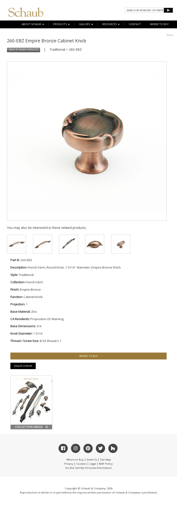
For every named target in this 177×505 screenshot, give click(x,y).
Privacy (68, 463)
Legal (92, 463)
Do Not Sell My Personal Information (88, 468)
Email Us (92, 459)
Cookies (81, 463)
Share (170, 35)
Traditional (57, 49)
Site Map (105, 459)
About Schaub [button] (33, 24)
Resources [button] (111, 24)
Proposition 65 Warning (47, 319)
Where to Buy (75, 459)
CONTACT (135, 24)
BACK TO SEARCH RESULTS (23, 49)
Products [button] (61, 24)
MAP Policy (106, 463)
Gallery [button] (86, 24)
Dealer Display (23, 366)
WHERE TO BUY (159, 24)
